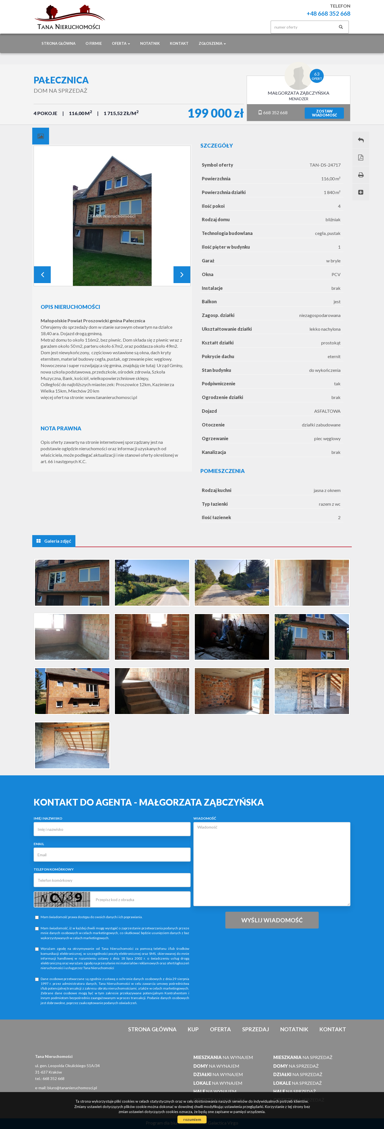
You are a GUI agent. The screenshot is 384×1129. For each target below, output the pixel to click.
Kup (193, 1029)
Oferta (220, 1029)
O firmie (93, 43)
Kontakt (179, 43)
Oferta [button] (121, 43)
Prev (42, 274)
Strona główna (58, 43)
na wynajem (223, 1057)
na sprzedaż (302, 1057)
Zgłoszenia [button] (212, 43)
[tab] (40, 136)
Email (39, 844)
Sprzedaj (255, 1029)
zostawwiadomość (324, 113)
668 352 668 (273, 112)
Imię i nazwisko (48, 818)
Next (182, 274)
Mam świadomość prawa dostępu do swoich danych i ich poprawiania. (89, 917)
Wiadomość (204, 818)
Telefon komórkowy (54, 869)
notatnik (150, 43)
